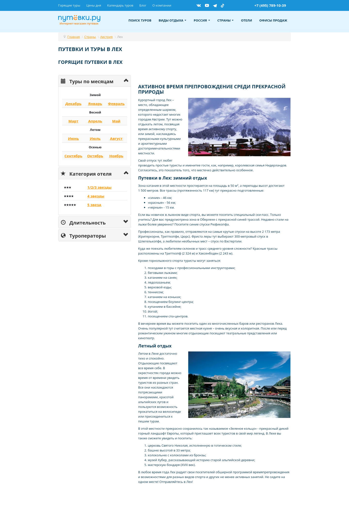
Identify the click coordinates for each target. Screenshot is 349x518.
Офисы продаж (273, 20)
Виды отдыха (173, 20)
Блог (142, 5)
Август (116, 138)
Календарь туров (120, 5)
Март (73, 121)
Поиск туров (139, 20)
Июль (95, 138)
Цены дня (93, 5)
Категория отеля (86, 173)
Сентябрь (73, 155)
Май (116, 121)
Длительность (83, 222)
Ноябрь (116, 155)
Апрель (95, 121)
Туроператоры (83, 235)
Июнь (73, 138)
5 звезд (94, 204)
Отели (246, 20)
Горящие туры (69, 5)
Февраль (116, 103)
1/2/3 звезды (99, 187)
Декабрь (73, 103)
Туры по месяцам (87, 80)
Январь (95, 103)
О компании (161, 5)
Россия (202, 20)
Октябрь (95, 155)
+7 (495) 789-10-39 (270, 5)
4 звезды (95, 196)
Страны (225, 20)
